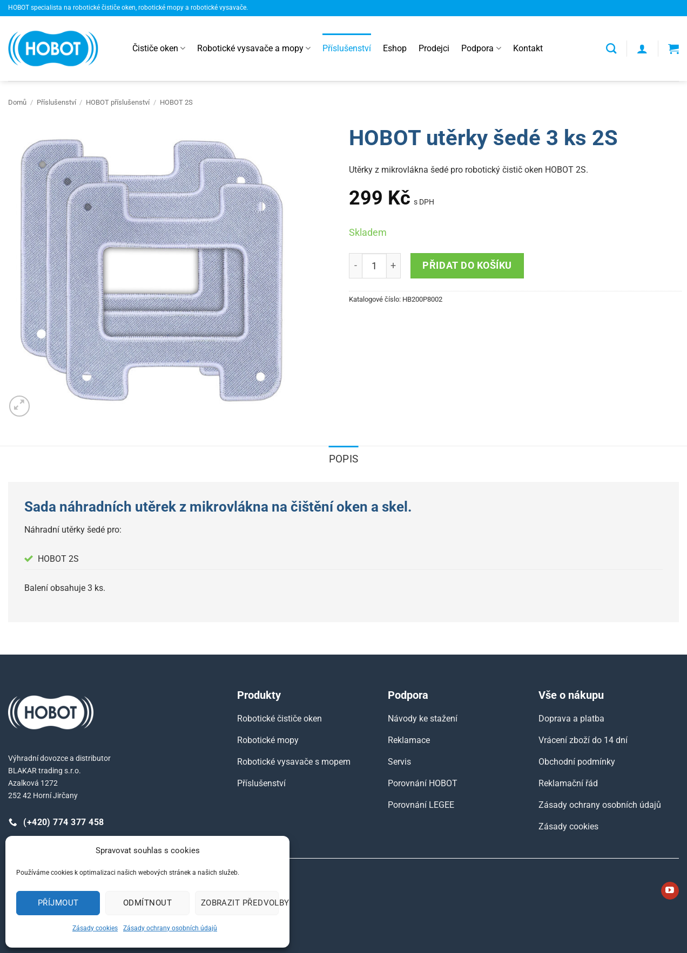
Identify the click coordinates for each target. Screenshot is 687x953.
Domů (17, 102)
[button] (642, 48)
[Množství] (374, 265)
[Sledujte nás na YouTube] (670, 891)
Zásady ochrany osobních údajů (170, 928)
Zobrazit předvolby (240, 903)
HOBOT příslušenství (118, 102)
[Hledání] (611, 48)
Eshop (395, 48)
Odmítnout (147, 903)
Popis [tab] (344, 459)
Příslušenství (346, 48)
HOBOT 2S (176, 102)
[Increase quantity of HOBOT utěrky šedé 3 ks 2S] (394, 265)
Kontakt (528, 48)
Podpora (481, 48)
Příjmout (58, 903)
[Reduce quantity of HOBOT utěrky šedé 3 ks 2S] (355, 265)
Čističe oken (158, 48)
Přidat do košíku (467, 265)
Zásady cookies (95, 928)
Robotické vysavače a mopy (254, 48)
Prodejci (434, 48)
